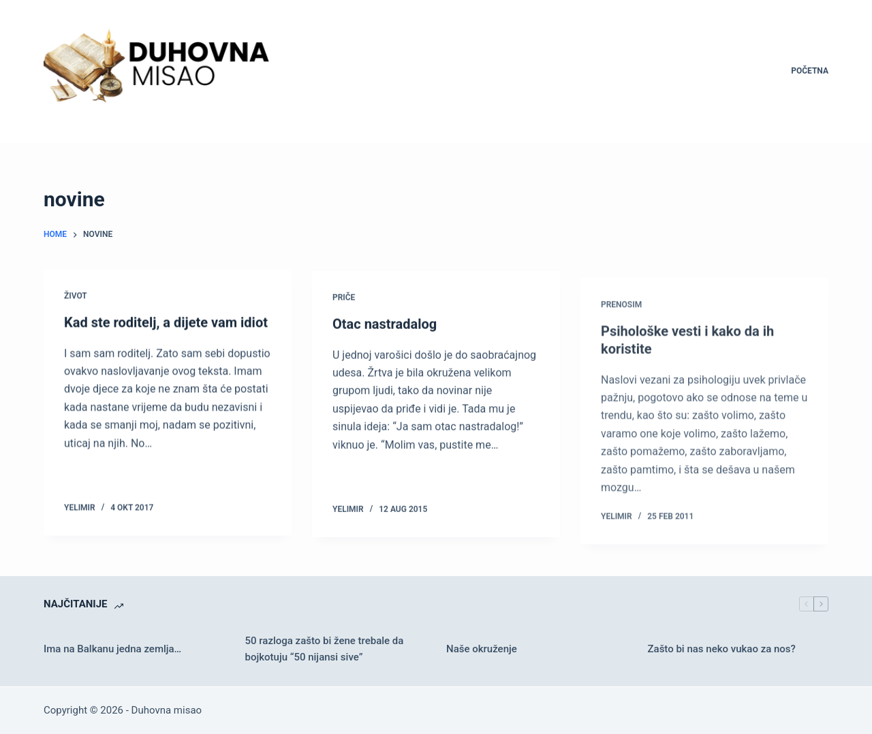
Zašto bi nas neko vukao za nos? (722, 649)
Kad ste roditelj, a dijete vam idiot (166, 323)
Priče (343, 299)
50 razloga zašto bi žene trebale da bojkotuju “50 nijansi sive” (324, 649)
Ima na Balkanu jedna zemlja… (112, 649)
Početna (809, 71)
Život (75, 296)
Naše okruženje (481, 649)
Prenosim (621, 314)
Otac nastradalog (384, 325)
